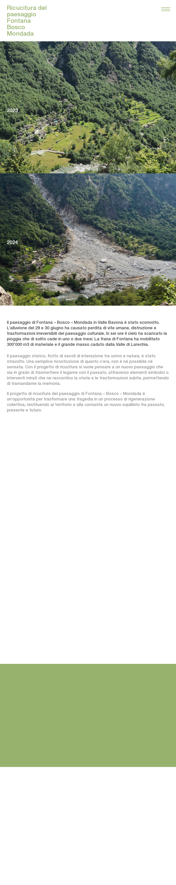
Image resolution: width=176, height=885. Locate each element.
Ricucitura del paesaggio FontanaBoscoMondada (27, 20)
